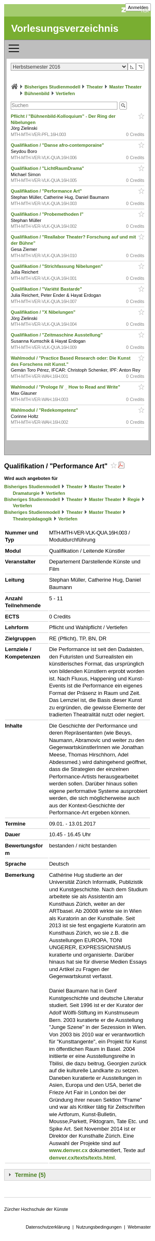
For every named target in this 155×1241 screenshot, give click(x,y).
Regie (133, 499)
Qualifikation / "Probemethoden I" (48, 214)
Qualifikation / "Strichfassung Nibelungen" (57, 266)
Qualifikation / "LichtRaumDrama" (48, 168)
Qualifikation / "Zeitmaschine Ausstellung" (57, 334)
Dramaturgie (26, 493)
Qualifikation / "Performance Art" (47, 191)
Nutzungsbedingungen (99, 1226)
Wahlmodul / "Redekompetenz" (45, 410)
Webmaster (139, 1226)
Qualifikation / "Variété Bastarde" (47, 288)
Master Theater (125, 86)
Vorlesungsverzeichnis (65, 28)
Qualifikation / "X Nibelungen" (44, 312)
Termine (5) (30, 1175)
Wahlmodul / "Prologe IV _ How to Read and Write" (66, 386)
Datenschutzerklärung (48, 1226)
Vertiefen (65, 93)
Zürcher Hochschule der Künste (36, 1209)
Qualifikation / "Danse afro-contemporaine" (58, 145)
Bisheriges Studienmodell (52, 86)
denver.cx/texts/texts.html (82, 1158)
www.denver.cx (68, 1150)
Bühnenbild (37, 93)
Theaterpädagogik (32, 518)
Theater (94, 86)
